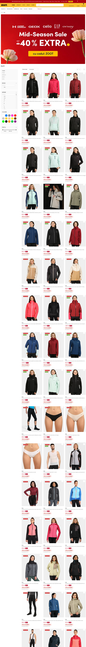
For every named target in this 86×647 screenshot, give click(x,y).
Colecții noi (3, 8)
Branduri (30, 8)
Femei (13, 5)
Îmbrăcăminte (10, 8)
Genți (21, 8)
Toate (3, 21)
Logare (78, 5)
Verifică (83, 4)
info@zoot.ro (9, 633)
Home (33, 5)
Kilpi (22, 50)
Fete (24, 5)
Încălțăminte (16, 8)
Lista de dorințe (72, 5)
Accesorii (25, 8)
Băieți (28, 5)
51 (84, 19)
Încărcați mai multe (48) (49, 620)
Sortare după (24, 19)
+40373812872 (10, 631)
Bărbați (19, 5)
